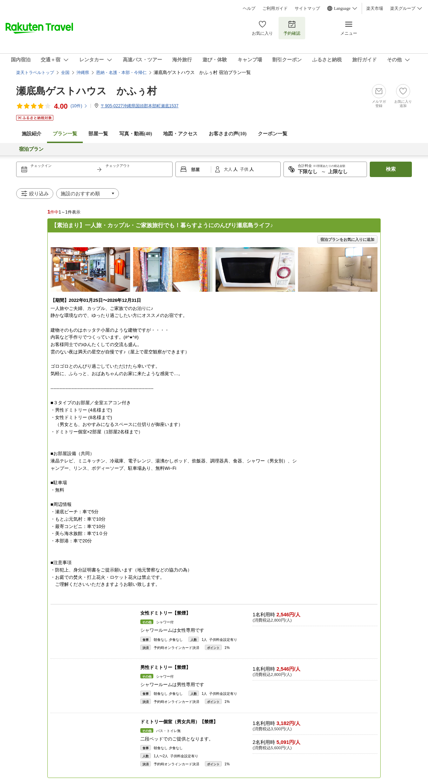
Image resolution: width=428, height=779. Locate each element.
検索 (391, 169)
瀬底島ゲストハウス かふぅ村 (86, 91)
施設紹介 (31, 133)
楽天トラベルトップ (35, 72)
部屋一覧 (98, 133)
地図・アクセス (180, 133)
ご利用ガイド (275, 8)
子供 (244, 169)
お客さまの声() (227, 133)
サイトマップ (307, 8)
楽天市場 (374, 8)
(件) (79, 106)
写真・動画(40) (135, 133)
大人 (228, 169)
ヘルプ (249, 8)
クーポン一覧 (272, 133)
